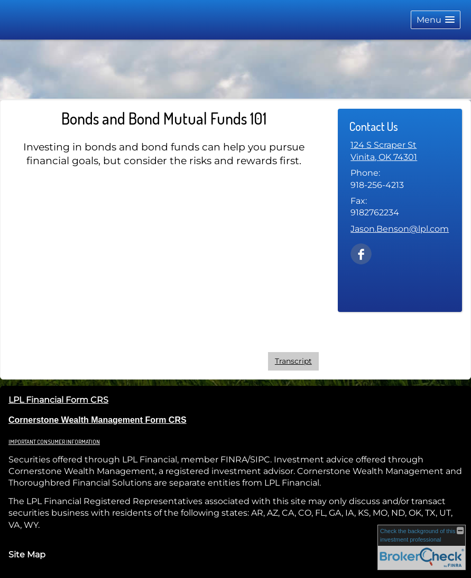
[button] (435, 20)
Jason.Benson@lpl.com (399, 229)
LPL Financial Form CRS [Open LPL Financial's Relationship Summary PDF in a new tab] (58, 400)
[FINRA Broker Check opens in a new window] (421, 547)
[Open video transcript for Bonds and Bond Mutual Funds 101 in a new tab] (293, 361)
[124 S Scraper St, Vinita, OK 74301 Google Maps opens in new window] (383, 151)
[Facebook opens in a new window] (361, 253)
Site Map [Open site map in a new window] (26, 554)
